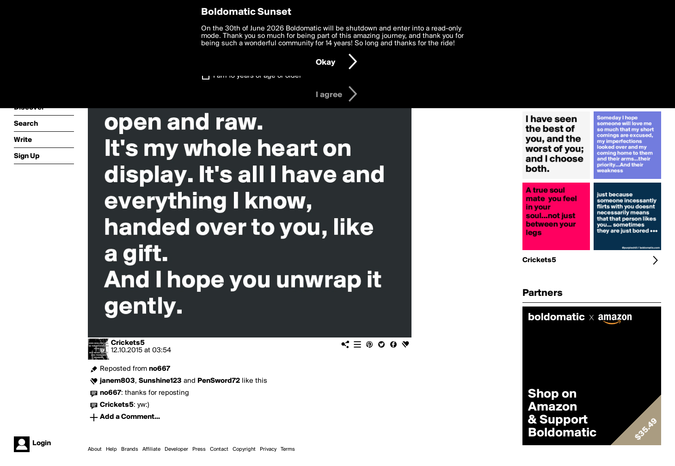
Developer (176, 449)
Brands (129, 449)
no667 (159, 369)
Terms (288, 449)
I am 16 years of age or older (257, 76)
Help (111, 449)
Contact (219, 449)
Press (199, 449)
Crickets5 (128, 343)
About (95, 449)
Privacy (268, 449)
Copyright (244, 449)
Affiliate (151, 449)
